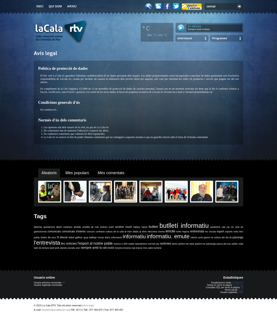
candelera (215, 227)
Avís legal (89, 305)
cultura (109, 231)
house (100, 237)
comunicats (54, 231)
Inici (39, 6)
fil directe (62, 237)
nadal (131, 243)
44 (63, 282)
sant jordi (54, 248)
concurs (91, 231)
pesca (220, 243)
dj (140, 231)
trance (139, 248)
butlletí (153, 226)
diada (135, 231)
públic (235, 243)
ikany (107, 237)
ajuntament (49, 227)
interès (193, 237)
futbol (71, 237)
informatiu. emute (168, 236)
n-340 (124, 243)
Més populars (77, 173)
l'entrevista (47, 243)
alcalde (77, 227)
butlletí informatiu (184, 225)
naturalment (141, 243)
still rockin (108, 247)
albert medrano (64, 227)
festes (44, 237)
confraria (100, 231)
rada (241, 243)
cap (223, 227)
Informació (185, 38)
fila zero (52, 237)
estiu (236, 231)
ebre (144, 231)
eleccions (152, 231)
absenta (38, 227)
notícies (165, 243)
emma (161, 231)
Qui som (55, 6)
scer (78, 248)
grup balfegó (90, 237)
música (117, 243)
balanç (136, 227)
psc (229, 243)
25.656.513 (237, 282)
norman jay (153, 243)
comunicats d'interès (74, 231)
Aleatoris (49, 173)
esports (229, 231)
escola (212, 231)
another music (123, 226)
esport (220, 231)
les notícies (69, 243)
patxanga (211, 243)
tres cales (148, 248)
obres (175, 243)
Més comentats (111, 173)
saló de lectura (41, 248)
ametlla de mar (90, 227)
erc (206, 231)
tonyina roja (129, 248)
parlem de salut (186, 243)
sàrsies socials (67, 248)
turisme (158, 248)
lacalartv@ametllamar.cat (55, 309)
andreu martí (107, 227)
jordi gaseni (204, 237)
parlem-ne (200, 243)
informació (116, 237)
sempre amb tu (91, 247)
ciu (232, 227)
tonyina (119, 248)
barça (144, 227)
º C (146, 28)
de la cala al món (122, 231)
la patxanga (236, 237)
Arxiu (72, 6)
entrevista (197, 231)
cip (228, 227)
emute (170, 231)
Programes (219, 38)
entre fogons (182, 231)
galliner (79, 237)
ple (225, 243)
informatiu (134, 236)
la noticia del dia (220, 237)
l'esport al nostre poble (95, 243)
